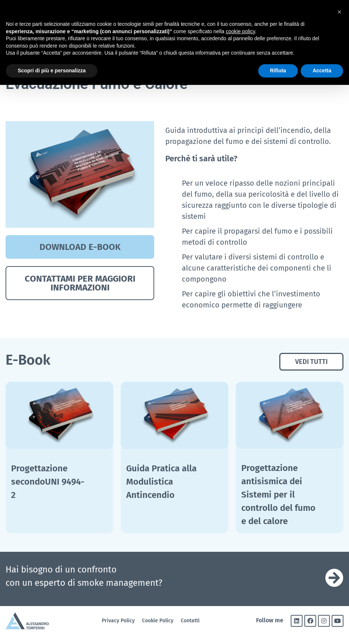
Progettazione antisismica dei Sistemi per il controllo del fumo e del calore (278, 494)
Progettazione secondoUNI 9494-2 (47, 481)
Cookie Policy (157, 620)
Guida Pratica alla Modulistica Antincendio (161, 481)
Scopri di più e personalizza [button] (52, 70)
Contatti (190, 620)
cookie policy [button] (240, 31)
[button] (339, 12)
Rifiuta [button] (278, 70)
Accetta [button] (321, 70)
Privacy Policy (118, 620)
